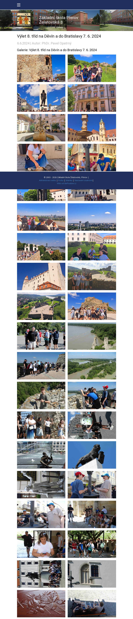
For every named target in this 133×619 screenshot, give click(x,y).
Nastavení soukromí (83, 180)
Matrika (69, 180)
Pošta (60, 180)
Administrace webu (47, 180)
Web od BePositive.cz (66, 183)
